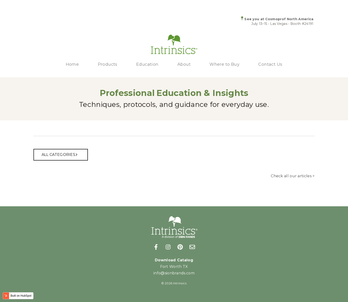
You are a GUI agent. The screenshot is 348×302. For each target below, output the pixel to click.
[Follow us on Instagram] (168, 247)
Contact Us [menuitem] (270, 64)
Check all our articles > (293, 176)
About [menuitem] (184, 64)
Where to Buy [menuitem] (224, 64)
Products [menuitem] (107, 64)
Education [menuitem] (147, 64)
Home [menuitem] (72, 64)
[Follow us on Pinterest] (180, 247)
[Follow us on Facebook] (156, 247)
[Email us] (192, 247)
